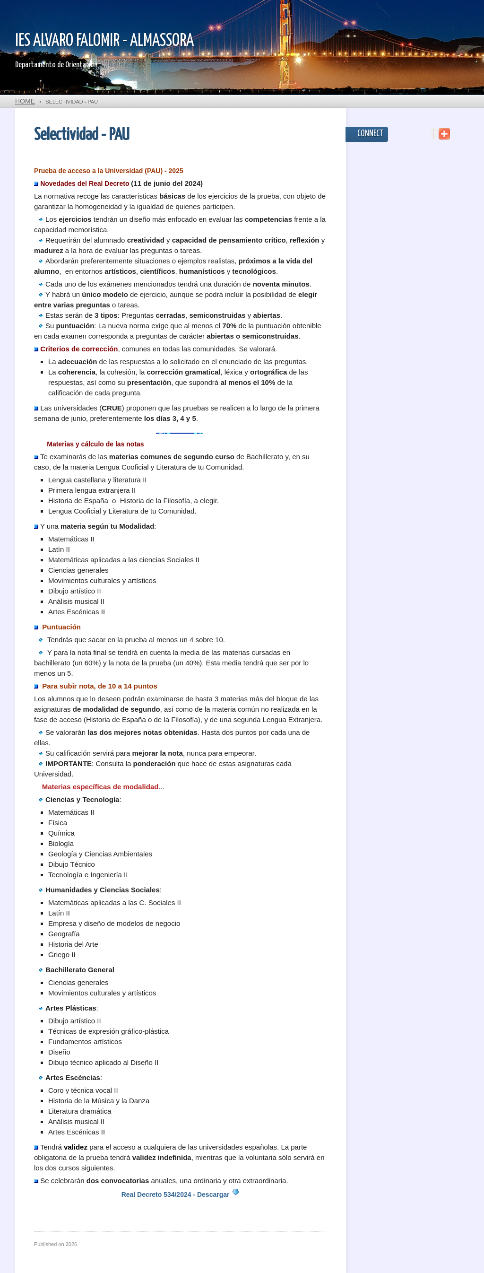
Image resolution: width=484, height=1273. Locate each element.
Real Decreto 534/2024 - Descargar (180, 1194)
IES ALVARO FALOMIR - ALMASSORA (104, 41)
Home (25, 101)
